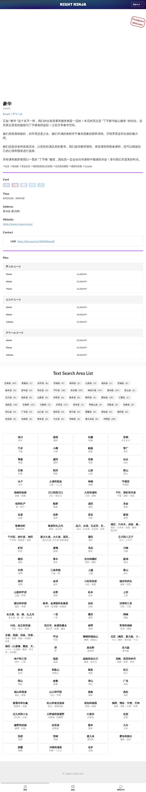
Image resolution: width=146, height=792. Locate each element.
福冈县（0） (123, 411)
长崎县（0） (27, 419)
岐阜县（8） (75, 397)
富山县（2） (130, 390)
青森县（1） (28, 383)
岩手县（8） (44, 383)
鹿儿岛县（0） (92, 419)
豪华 (7, 103)
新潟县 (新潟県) (11, 211)
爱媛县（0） (91, 411)
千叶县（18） (60, 390)
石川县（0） (11, 397)
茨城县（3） (123, 383)
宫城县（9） (60, 383)
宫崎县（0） (75, 419)
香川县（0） (75, 411)
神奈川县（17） (95, 390)
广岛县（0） (27, 411)
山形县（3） (91, 383)
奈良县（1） (79, 404)
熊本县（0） (43, 419)
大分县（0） (59, 419)
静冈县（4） (91, 397)
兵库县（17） (62, 404)
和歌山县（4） (96, 404)
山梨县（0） (43, 397)
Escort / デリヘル (12, 113)
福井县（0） (27, 397)
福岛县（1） (107, 383)
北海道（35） (11, 383)
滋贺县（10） (12, 404)
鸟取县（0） (113, 404)
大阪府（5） (46, 404)
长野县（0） (59, 397)
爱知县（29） (108, 397)
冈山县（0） (11, 411)
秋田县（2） (75, 383)
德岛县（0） (59, 411)
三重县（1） (125, 397)
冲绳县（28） (110, 419)
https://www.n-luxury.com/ (18, 223)
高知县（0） (107, 411)
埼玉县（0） (43, 390)
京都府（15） (29, 404)
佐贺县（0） (11, 419)
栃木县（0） (11, 390)
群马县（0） (27, 390)
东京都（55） (77, 390)
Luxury (6, 108)
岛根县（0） (129, 404)
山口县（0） (43, 411)
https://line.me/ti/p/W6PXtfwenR (36, 241)
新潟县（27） (113, 390)
